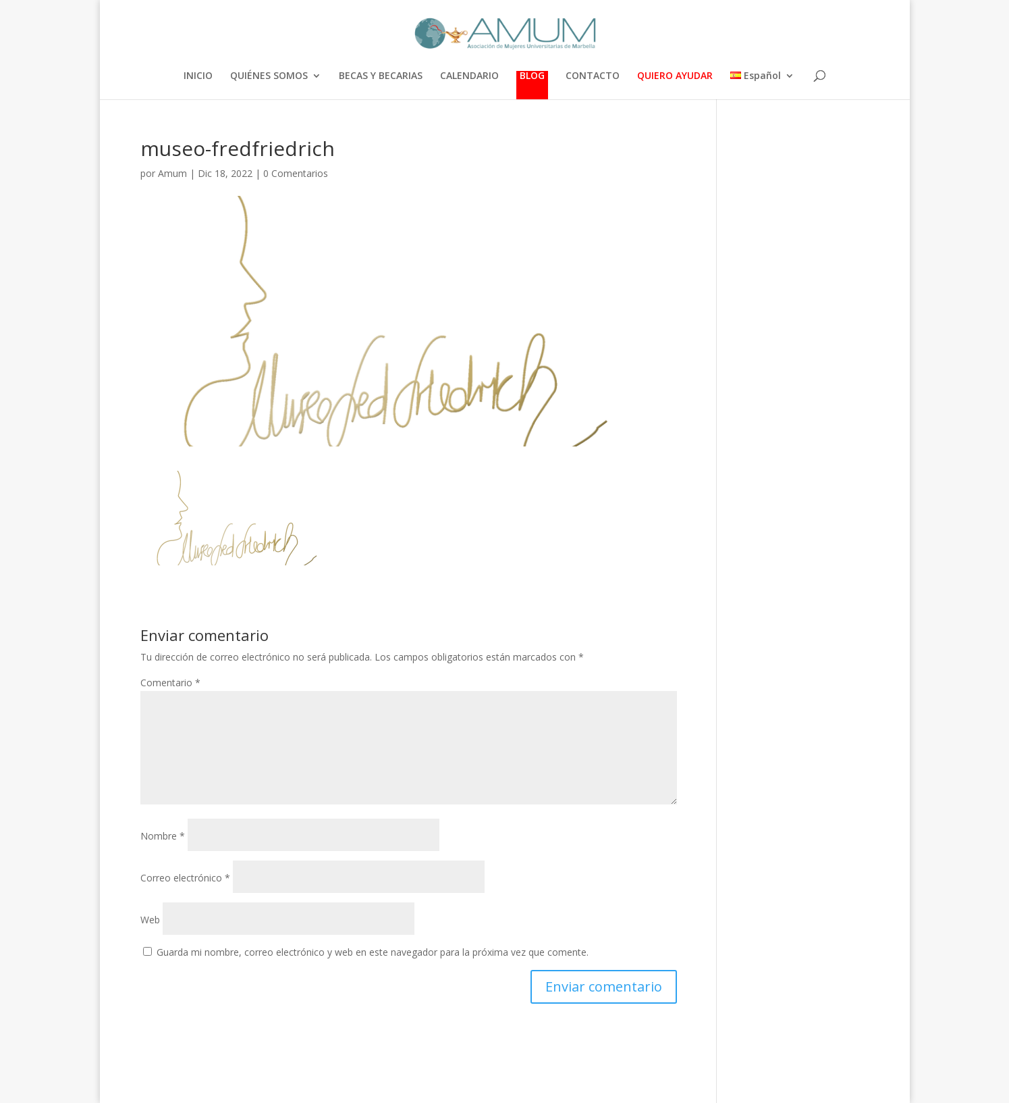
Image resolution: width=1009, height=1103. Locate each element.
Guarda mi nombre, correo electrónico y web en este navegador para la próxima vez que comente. (373, 952)
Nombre (162, 835)
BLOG (532, 76)
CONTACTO (593, 76)
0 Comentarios (295, 173)
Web (150, 919)
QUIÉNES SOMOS (269, 76)
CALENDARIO (469, 76)
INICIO (198, 76)
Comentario (170, 682)
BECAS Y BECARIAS (380, 76)
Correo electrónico (185, 877)
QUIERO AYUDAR (675, 76)
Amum (172, 173)
